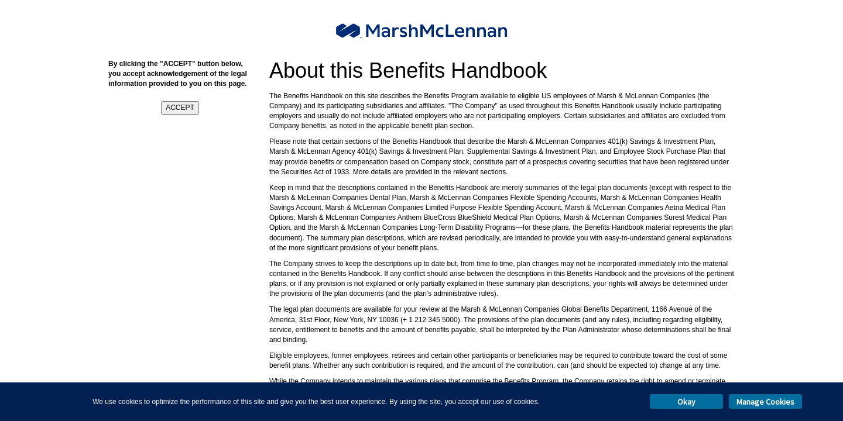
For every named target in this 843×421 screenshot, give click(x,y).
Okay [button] (686, 401)
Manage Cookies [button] (765, 401)
